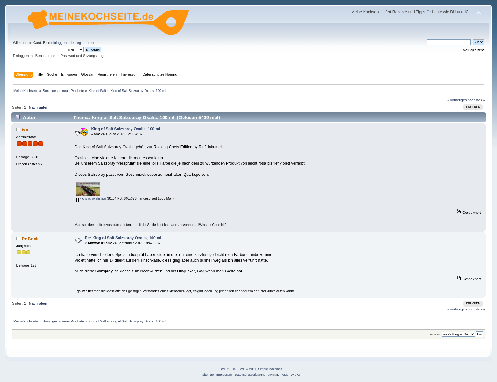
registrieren (85, 43)
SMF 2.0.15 (228, 369)
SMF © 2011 (247, 369)
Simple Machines (270, 369)
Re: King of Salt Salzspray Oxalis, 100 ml (123, 238)
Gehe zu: (435, 334)
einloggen (59, 43)
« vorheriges (457, 100)
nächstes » (476, 100)
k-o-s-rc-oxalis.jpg (91, 198)
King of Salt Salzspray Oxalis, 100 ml (125, 129)
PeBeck (30, 238)
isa (25, 129)
